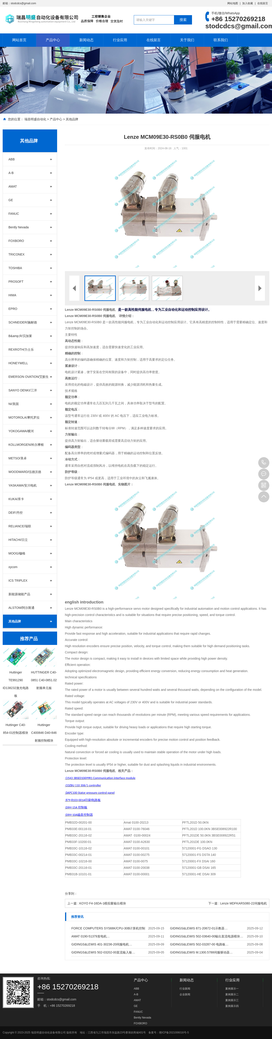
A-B (11, 173)
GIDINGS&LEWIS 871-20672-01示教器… (199, 928)
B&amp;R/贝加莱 (20, 336)
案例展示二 (232, 994)
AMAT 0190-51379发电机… (90, 936)
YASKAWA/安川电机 (22, 485)
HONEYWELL (18, 363)
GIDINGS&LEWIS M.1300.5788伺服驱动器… (201, 952)
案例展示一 (232, 988)
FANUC (13, 213)
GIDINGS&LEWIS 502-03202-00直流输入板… (103, 952)
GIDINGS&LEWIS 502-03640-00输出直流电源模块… (206, 936)
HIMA (12, 295)
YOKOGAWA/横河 (21, 431)
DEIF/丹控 (15, 512)
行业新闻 (185, 988)
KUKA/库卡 (16, 499)
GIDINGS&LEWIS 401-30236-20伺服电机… (101, 944)
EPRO (12, 309)
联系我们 (221, 40)
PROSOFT (16, 281)
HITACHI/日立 (18, 540)
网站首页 (19, 40)
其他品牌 (72, 119)
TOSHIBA (15, 268)
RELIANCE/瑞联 (19, 526)
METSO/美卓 (17, 458)
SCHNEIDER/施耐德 (22, 322)
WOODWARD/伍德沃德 (24, 472)
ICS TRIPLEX (17, 580)
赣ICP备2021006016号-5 (174, 1032)
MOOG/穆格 (16, 553)
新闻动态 (86, 40)
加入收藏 (247, 3)
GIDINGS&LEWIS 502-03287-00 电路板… (199, 944)
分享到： (71, 893)
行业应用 (120, 40)
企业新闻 (185, 994)
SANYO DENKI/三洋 (22, 390)
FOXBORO (16, 241)
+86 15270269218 (263, 462)
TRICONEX (16, 254)
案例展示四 (232, 1006)
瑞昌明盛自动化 (35, 119)
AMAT (12, 186)
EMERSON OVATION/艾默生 (28, 376)
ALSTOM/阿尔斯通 (21, 607)
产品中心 (53, 40)
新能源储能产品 (19, 594)
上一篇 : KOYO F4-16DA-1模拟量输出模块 (96, 903)
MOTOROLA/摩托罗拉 (24, 417)
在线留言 (262, 3)
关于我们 (187, 40)
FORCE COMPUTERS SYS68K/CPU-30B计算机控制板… (108, 929)
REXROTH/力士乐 (21, 349)
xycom (12, 567)
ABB (11, 159)
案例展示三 (232, 1000)
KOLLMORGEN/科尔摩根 (26, 444)
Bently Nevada (18, 227)
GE (10, 200)
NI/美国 (13, 404)
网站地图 (232, 3)
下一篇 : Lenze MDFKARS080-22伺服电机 (237, 903)
